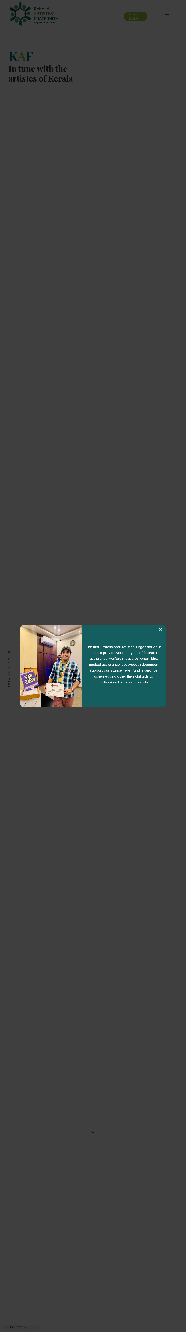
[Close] (160, 629)
